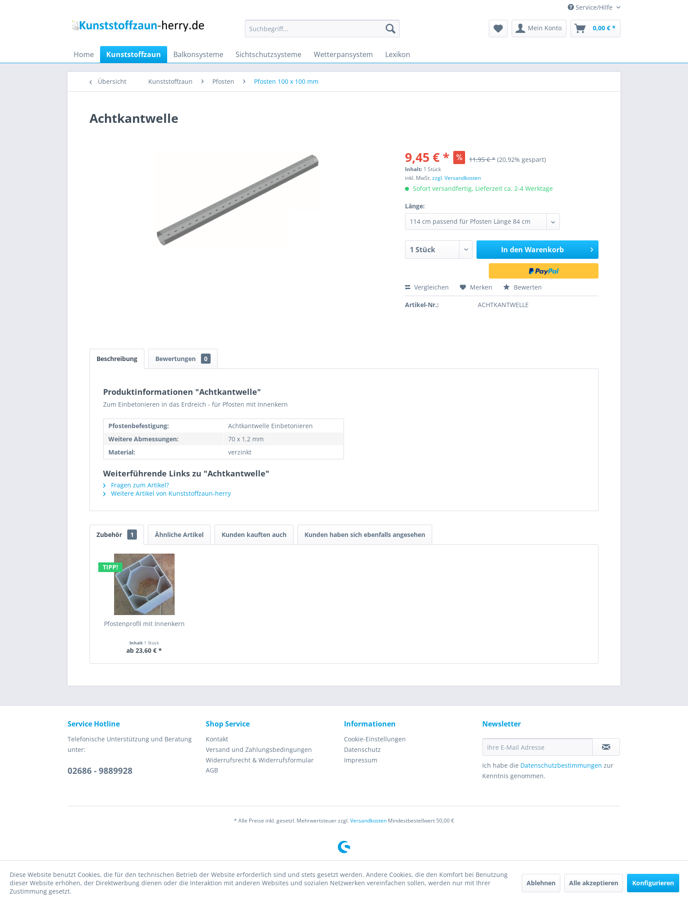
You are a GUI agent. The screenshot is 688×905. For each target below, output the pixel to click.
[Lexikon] (397, 54)
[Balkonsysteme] (198, 54)
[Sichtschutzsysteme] (268, 54)
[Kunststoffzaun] (133, 54)
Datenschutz (362, 749)
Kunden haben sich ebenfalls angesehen (365, 534)
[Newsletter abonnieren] (606, 747)
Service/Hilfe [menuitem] (591, 7)
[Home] (84, 54)
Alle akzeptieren (593, 883)
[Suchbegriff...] (322, 28)
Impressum (360, 760)
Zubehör (117, 534)
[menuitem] (322, 28)
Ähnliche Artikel (179, 534)
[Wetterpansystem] (343, 54)
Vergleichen (427, 287)
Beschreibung (117, 358)
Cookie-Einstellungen (375, 739)
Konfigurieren (653, 883)
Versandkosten (368, 820)
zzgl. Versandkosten (456, 178)
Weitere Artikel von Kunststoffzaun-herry (167, 493)
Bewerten (522, 287)
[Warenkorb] (595, 28)
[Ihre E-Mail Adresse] (537, 747)
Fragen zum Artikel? (136, 485)
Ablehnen (541, 883)
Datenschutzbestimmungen (561, 765)
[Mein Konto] (539, 28)
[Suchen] (390, 28)
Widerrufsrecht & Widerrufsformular (260, 760)
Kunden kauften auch (254, 534)
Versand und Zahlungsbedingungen (259, 749)
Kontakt (217, 739)
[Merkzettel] (498, 28)
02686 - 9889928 (100, 770)
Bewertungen (183, 359)
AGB (212, 770)
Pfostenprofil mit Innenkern (144, 623)
